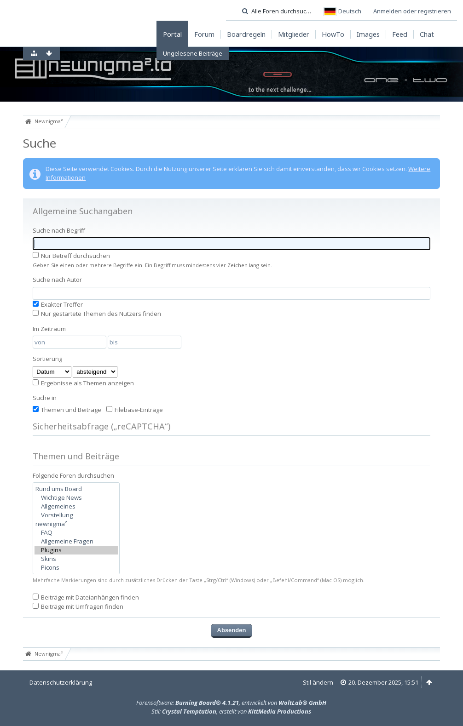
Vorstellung (76, 515)
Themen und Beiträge (67, 410)
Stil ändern (318, 682)
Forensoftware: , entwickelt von (231, 702)
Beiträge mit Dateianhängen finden (86, 597)
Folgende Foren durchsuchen (73, 475)
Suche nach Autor (57, 279)
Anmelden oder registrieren (412, 11)
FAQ (76, 532)
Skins (76, 559)
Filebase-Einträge (134, 410)
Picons (76, 567)
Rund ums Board (76, 489)
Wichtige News (76, 497)
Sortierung (47, 358)
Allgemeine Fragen (76, 541)
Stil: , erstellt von (231, 711)
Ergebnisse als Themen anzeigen (83, 383)
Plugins (76, 550)
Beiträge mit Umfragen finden (78, 606)
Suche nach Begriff (59, 230)
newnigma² (76, 524)
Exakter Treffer (58, 304)
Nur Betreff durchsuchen (71, 256)
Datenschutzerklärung (60, 682)
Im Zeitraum (49, 329)
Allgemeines (76, 506)
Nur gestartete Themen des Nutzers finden (97, 313)
